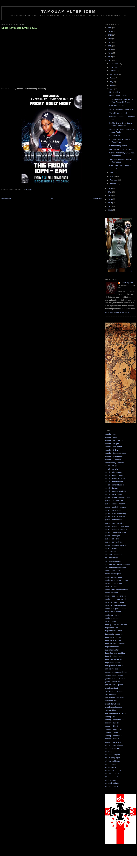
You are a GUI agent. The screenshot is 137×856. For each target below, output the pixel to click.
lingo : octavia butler (113, 637)
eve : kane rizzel (111, 701)
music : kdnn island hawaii (115, 599)
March (112, 176)
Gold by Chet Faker (117, 106)
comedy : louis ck (112, 723)
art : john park (110, 764)
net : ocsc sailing (111, 558)
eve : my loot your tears (114, 697)
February (114, 180)
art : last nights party (113, 761)
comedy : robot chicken (114, 720)
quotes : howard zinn (113, 520)
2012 (110, 203)
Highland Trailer (115, 92)
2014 (110, 195)
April (112, 173)
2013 (110, 199)
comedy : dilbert (111, 726)
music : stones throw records (116, 580)
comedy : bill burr (112, 739)
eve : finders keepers (113, 707)
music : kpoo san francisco (115, 596)
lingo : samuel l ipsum (113, 631)
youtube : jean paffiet (113, 447)
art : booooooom (111, 777)
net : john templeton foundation (117, 564)
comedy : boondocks (113, 735)
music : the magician (113, 574)
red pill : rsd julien (112, 469)
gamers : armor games (114, 685)
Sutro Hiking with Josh (118, 113)
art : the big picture (112, 748)
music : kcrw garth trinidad (115, 609)
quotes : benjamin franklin (115, 545)
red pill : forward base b (114, 485)
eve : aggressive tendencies (116, 713)
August (113, 78)
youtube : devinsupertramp (115, 453)
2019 (110, 53)
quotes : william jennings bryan (117, 497)
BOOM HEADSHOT (117, 136)
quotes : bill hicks (112, 539)
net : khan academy (113, 561)
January (113, 184)
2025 (110, 31)
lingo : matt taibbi (112, 647)
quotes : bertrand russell (114, 542)
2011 (110, 206)
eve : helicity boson (112, 704)
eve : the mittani (111, 688)
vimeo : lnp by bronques (114, 463)
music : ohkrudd (111, 593)
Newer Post (6, 199)
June (112, 85)
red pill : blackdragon (113, 494)
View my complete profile (117, 312)
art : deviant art (111, 767)
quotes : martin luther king (115, 513)
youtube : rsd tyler (112, 444)
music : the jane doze (113, 577)
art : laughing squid (112, 758)
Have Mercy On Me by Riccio (121, 149)
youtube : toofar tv (112, 437)
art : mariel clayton (112, 755)
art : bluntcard (110, 780)
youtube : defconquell (113, 456)
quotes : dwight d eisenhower (116, 529)
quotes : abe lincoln (113, 548)
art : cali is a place (112, 774)
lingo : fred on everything (115, 653)
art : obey (108, 751)
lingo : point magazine (113, 634)
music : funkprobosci (113, 612)
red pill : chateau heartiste (115, 491)
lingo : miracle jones (113, 640)
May (112, 89)
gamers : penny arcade (114, 675)
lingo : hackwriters (112, 650)
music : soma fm (111, 586)
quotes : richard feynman (115, 504)
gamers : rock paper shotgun (116, 672)
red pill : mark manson (114, 482)
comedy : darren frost (113, 729)
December (114, 63)
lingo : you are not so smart (116, 624)
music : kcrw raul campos (115, 602)
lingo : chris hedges (113, 663)
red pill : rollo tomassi (113, 472)
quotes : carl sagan (112, 536)
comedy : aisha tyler (113, 742)
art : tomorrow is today (114, 745)
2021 (110, 46)
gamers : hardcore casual (115, 678)
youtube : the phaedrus (114, 440)
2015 (110, 192)
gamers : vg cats (111, 669)
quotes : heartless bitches (115, 523)
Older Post (98, 199)
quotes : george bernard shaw (117, 526)
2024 (110, 35)
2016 (110, 188)
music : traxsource (112, 570)
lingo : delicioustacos (113, 659)
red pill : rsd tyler (111, 466)
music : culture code (113, 618)
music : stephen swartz (114, 583)
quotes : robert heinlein (114, 501)
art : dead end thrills (113, 770)
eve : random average (113, 691)
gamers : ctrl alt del (112, 682)
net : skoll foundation (113, 555)
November (114, 67)
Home (52, 199)
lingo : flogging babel (113, 656)
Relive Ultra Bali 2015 (118, 96)
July (112, 82)
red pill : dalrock (111, 488)
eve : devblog (110, 710)
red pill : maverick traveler (115, 478)
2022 (110, 42)
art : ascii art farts (112, 783)
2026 (110, 28)
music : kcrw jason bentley (115, 605)
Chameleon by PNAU (118, 146)
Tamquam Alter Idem (68, 11)
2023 (110, 39)
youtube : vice (110, 434)
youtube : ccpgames (113, 459)
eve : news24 (110, 694)
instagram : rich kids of (114, 666)
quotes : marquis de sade (115, 516)
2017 (110, 60)
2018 (110, 57)
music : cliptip (110, 621)
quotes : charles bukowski (115, 532)
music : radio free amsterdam (116, 590)
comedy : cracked (112, 732)
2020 (110, 49)
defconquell (127, 282)
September (114, 74)
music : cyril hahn (112, 615)
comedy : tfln (110, 717)
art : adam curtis (111, 786)
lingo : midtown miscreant (115, 643)
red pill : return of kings (114, 475)
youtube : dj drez (111, 450)
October (113, 71)
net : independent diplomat (115, 567)
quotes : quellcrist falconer (115, 507)
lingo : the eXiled (111, 628)
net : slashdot (110, 551)
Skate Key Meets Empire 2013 (19, 28)
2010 (110, 210)
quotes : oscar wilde (113, 510)
